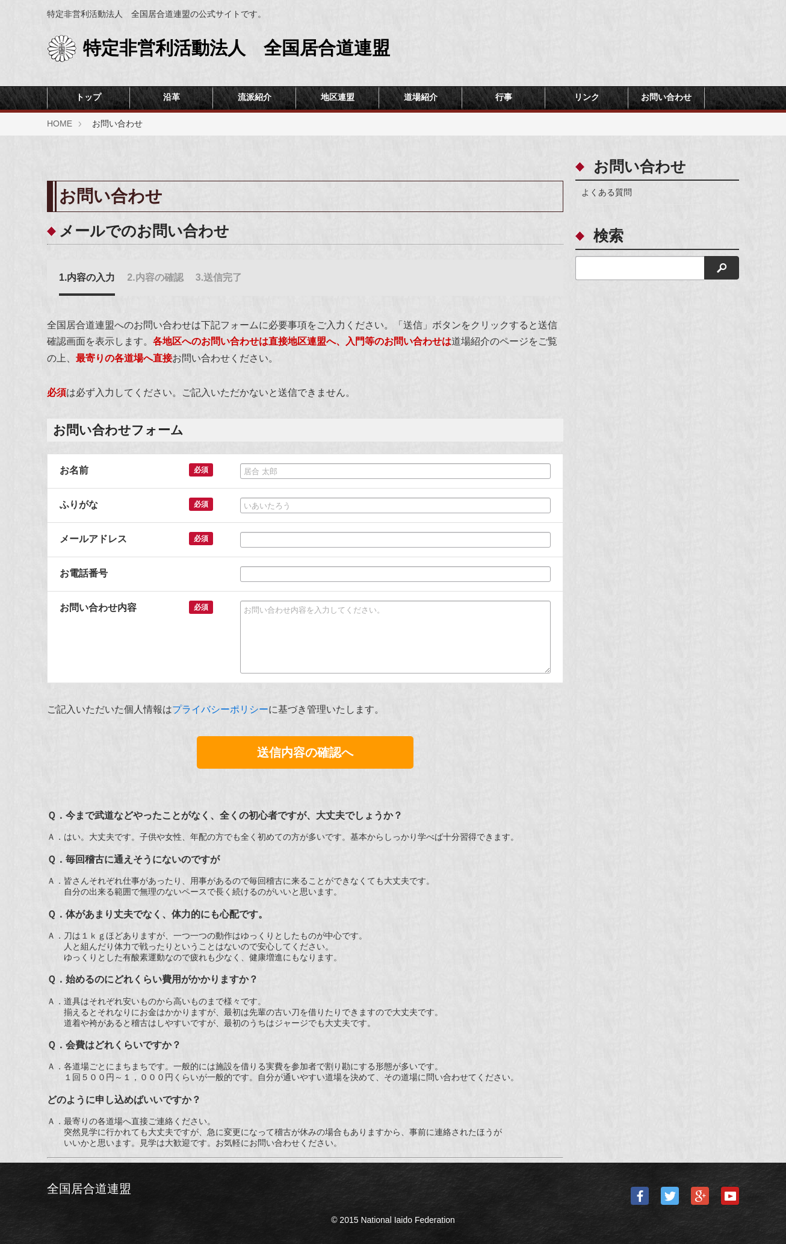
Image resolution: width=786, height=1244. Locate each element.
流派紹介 (254, 97)
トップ (88, 97)
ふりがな (79, 504)
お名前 (74, 470)
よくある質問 (606, 192)
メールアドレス (93, 539)
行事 (503, 97)
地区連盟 (337, 97)
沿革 (171, 97)
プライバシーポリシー (220, 709)
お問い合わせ (666, 97)
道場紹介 (421, 97)
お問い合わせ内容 (98, 607)
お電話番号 (84, 573)
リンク (586, 97)
